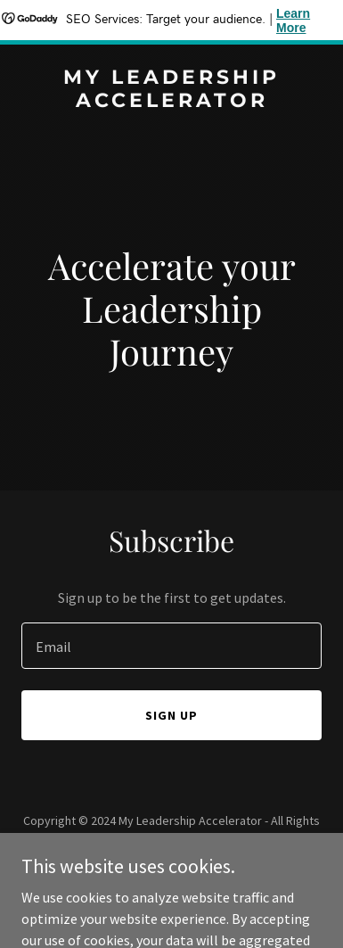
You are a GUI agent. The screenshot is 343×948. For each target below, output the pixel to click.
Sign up (171, 715)
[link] (171, 102)
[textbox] (171, 645)
